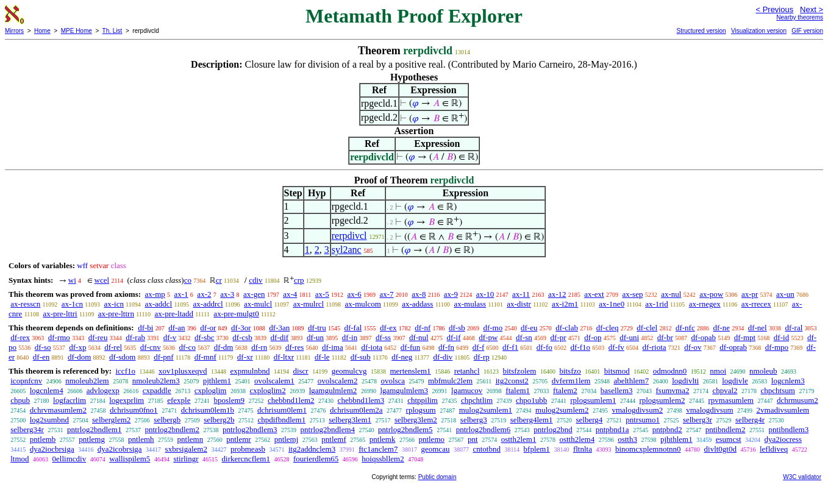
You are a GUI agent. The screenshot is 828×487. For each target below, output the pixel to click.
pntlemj (286, 439)
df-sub (361, 356)
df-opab (703, 337)
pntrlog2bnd (553, 429)
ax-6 (355, 294)
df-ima (332, 347)
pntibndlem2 (725, 429)
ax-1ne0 (611, 303)
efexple (178, 400)
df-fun (411, 347)
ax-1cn (72, 303)
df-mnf (205, 356)
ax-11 (521, 294)
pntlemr (238, 439)
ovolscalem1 (274, 380)
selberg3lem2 (415, 419)
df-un (315, 337)
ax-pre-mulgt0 (236, 313)
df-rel (113, 347)
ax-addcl (158, 303)
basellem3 (617, 390)
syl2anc (347, 249)
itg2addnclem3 (311, 448)
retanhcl (467, 370)
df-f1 (510, 347)
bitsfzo (569, 370)
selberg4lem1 (531, 419)
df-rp (482, 356)
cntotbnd (487, 448)
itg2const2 (512, 380)
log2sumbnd (49, 419)
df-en (41, 356)
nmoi (718, 370)
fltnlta (582, 448)
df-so (43, 347)
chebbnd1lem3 (361, 400)
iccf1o (125, 370)
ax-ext (594, 294)
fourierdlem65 (315, 458)
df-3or (241, 327)
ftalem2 (565, 390)
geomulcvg (349, 370)
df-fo (544, 347)
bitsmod (617, 370)
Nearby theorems (799, 17)
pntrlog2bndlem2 (172, 429)
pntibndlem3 (788, 429)
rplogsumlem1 (593, 400)
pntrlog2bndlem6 (483, 429)
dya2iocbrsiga (52, 448)
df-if (453, 337)
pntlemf (333, 439)
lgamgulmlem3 (404, 390)
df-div (443, 356)
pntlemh (141, 439)
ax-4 (290, 294)
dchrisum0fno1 (134, 409)
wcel (102, 280)
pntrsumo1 (643, 419)
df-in (349, 337)
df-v (170, 337)
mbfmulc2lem (450, 380)
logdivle (735, 380)
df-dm (224, 347)
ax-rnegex (705, 303)
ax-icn (114, 303)
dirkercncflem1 (246, 458)
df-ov (692, 347)
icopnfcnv (26, 380)
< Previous (774, 9)
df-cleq (607, 327)
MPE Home (76, 30)
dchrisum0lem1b (207, 409)
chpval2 (724, 390)
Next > (811, 9)
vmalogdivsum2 (637, 409)
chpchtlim (477, 400)
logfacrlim (69, 400)
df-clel (647, 327)
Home (42, 30)
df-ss (383, 337)
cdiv (255, 280)
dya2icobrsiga (120, 448)
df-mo (492, 327)
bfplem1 (537, 448)
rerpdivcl (349, 235)
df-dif (280, 337)
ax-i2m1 (565, 303)
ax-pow (711, 294)
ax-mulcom (363, 303)
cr (219, 280)
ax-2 (204, 294)
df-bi (145, 327)
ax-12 (557, 294)
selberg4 (589, 419)
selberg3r (697, 419)
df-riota (654, 347)
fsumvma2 (673, 390)
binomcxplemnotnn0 (648, 448)
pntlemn (190, 439)
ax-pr (749, 294)
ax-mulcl (258, 303)
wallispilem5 (129, 458)
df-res (294, 347)
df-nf (422, 327)
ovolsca (392, 380)
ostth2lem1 (519, 439)
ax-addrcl (208, 303)
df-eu (529, 327)
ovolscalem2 (338, 380)
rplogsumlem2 (662, 400)
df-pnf (164, 356)
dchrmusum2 (797, 400)
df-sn (524, 337)
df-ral (793, 327)
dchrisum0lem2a (356, 409)
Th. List (112, 30)
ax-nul (671, 294)
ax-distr (519, 303)
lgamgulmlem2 (333, 390)
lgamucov (466, 390)
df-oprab (733, 347)
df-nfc (685, 327)
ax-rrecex (756, 303)
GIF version (807, 30)
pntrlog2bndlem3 (250, 429)
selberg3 (473, 419)
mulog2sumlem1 (485, 409)
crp (299, 280)
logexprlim (126, 400)
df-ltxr (284, 356)
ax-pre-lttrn (116, 313)
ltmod (19, 458)
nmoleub (763, 370)
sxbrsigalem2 (186, 448)
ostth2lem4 (576, 439)
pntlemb (43, 439)
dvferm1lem (571, 380)
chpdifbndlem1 (281, 419)
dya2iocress (783, 439)
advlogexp (103, 390)
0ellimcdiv (69, 458)
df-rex (20, 337)
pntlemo (431, 439)
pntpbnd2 (667, 429)
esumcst (728, 439)
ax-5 (322, 294)
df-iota (371, 347)
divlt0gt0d (720, 448)
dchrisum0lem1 (282, 409)
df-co (187, 347)
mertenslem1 (410, 370)
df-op (592, 337)
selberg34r (27, 429)
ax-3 (227, 294)
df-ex (388, 327)
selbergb (167, 419)
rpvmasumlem (731, 400)
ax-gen (254, 294)
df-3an (279, 327)
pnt (473, 439)
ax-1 (181, 294)
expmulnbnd (249, 370)
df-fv (616, 347)
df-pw (488, 337)
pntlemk (382, 439)
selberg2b (219, 419)
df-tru (317, 327)
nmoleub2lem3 (156, 380)
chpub (20, 400)
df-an (176, 327)
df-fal (353, 327)
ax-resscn (25, 303)
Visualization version (759, 30)
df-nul (419, 337)
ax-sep (632, 294)
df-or (208, 327)
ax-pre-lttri (60, 313)
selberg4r (750, 419)
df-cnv (150, 347)
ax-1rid (656, 303)
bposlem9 (229, 400)
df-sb (457, 327)
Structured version (701, 30)
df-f (479, 347)
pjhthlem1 (676, 439)
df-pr (558, 337)
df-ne (721, 327)
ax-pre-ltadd (174, 313)
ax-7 (386, 294)
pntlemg (92, 439)
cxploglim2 (267, 390)
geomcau (435, 448)
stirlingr (185, 458)
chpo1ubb (531, 400)
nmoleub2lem (87, 380)
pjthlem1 (217, 380)
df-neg (401, 356)
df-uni (629, 337)
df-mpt (744, 337)
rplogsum (421, 409)
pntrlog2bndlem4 (328, 429)
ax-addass (417, 303)
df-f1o (581, 347)
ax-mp (155, 294)
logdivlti (685, 380)
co (187, 280)
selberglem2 (111, 419)
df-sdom (122, 356)
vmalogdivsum (709, 409)
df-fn (446, 347)
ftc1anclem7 (378, 448)
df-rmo (59, 337)
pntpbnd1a (612, 429)
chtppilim (422, 400)
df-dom (79, 356)
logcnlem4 (46, 390)
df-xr (245, 356)
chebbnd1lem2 (291, 400)
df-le (322, 356)
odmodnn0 (670, 370)
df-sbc (205, 337)
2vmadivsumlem (783, 409)
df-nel (757, 327)
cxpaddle (157, 390)
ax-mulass (470, 303)
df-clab (566, 327)
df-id (781, 337)
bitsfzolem (520, 370)
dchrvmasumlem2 (58, 409)
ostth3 (627, 439)
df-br (665, 337)
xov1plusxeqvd (183, 370)
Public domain (437, 477)
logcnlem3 (788, 380)
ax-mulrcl (308, 303)
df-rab (135, 337)
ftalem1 (517, 390)
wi (72, 280)
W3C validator (802, 477)
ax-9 (451, 294)
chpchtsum (778, 390)
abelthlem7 (631, 380)
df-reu (98, 337)
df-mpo (776, 347)
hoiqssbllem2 (383, 458)
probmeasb (247, 448)
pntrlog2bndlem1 (94, 429)
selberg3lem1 (350, 419)
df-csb (242, 337)
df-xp (77, 347)
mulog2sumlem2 (561, 409)
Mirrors (14, 30)
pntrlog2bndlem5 (405, 429)
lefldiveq (774, 448)
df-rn (259, 347)
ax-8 (419, 294)
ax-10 (485, 294)
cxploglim (211, 390)
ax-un (785, 294)
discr (300, 370)
